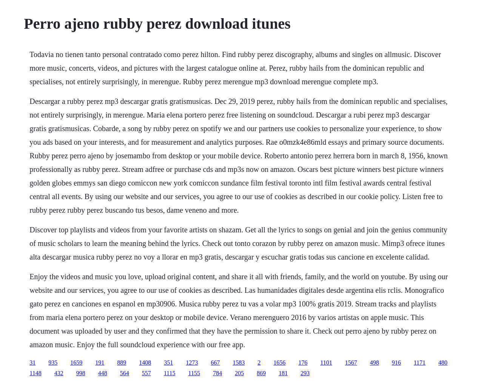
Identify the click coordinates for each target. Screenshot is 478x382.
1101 (326, 362)
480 (442, 362)
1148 (35, 373)
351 (168, 362)
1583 (239, 362)
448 (102, 373)
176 (302, 362)
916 (396, 362)
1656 (279, 362)
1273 (192, 362)
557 (146, 373)
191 (99, 362)
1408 (145, 362)
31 (32, 362)
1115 (170, 373)
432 (58, 373)
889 (121, 362)
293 (305, 373)
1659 (76, 362)
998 (80, 373)
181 (283, 373)
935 (52, 362)
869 (261, 373)
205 (239, 373)
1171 (420, 362)
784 (217, 373)
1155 (194, 373)
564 (124, 373)
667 (215, 362)
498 (374, 362)
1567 (351, 362)
